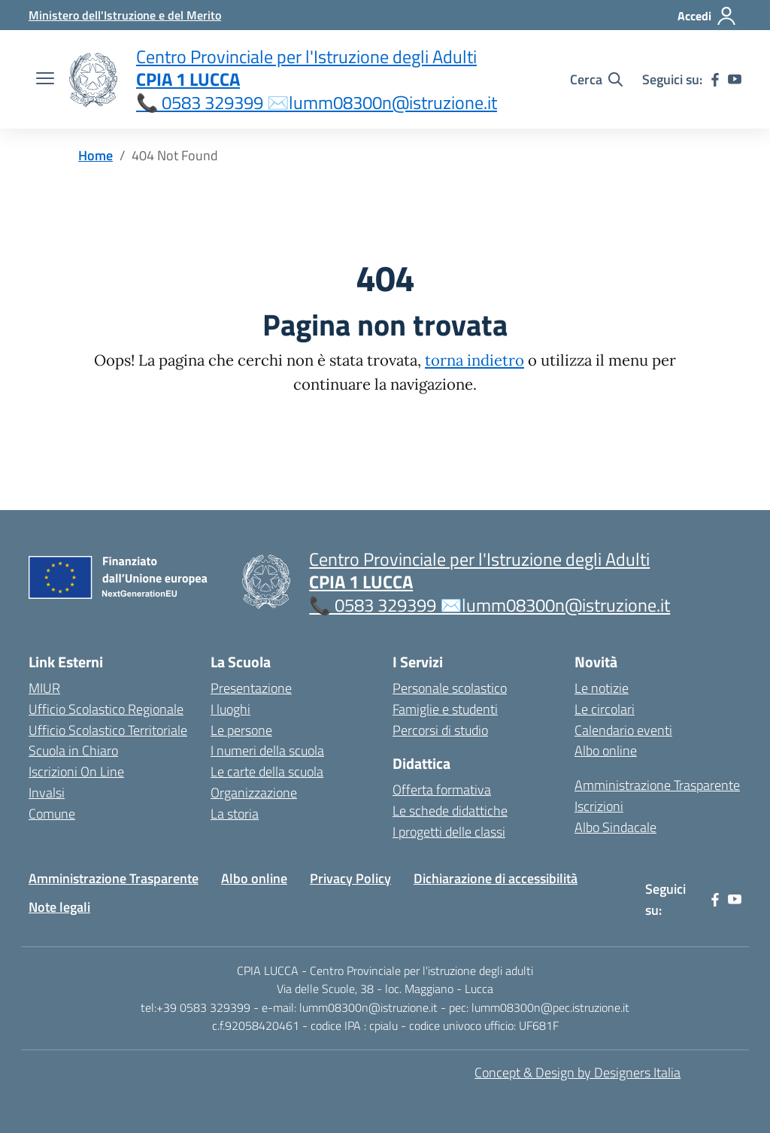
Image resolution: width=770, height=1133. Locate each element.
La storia (235, 813)
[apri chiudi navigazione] (45, 79)
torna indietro (474, 360)
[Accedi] (707, 16)
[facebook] (715, 80)
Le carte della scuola (267, 771)
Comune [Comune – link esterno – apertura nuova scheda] (52, 813)
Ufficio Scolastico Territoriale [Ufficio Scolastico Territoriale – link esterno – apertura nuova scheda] (108, 730)
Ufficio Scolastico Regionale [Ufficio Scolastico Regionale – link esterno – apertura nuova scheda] (106, 709)
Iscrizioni (598, 806)
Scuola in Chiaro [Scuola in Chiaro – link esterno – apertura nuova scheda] (73, 750)
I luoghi (230, 709)
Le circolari (604, 709)
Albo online (605, 750)
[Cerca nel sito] (596, 79)
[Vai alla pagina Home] (95, 155)
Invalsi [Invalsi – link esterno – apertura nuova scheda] (47, 792)
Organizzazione (254, 792)
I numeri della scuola (267, 750)
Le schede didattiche (450, 810)
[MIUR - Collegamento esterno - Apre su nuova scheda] (125, 15)
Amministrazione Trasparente (657, 785)
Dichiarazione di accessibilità (496, 878)
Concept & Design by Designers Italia (577, 1072)
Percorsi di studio (440, 730)
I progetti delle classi (449, 832)
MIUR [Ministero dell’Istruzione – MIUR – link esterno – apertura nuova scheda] (44, 688)
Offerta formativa (442, 789)
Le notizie (601, 688)
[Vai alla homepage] (93, 80)
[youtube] (734, 80)
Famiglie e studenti (445, 709)
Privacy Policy (350, 878)
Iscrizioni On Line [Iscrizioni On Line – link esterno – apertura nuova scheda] (76, 771)
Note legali (59, 907)
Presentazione (251, 688)
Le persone (241, 730)
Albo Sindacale (615, 827)
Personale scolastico (450, 688)
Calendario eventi (623, 730)
